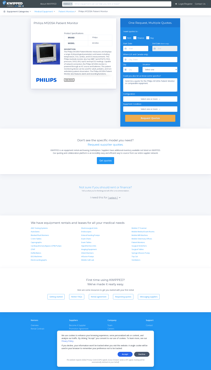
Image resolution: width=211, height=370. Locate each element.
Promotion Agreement (78, 328)
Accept (125, 354)
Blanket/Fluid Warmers (40, 235)
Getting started (56, 296)
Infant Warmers (87, 253)
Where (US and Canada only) (135, 54)
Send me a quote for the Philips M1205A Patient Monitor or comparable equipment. (150, 85)
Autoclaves (35, 231)
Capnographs (36, 242)
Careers (111, 328)
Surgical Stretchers (139, 246)
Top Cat (135, 256)
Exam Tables (86, 242)
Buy (152, 38)
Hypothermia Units (88, 246)
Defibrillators (36, 253)
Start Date (127, 43)
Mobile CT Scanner (139, 228)
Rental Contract (37, 328)
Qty (124, 64)
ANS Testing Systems (39, 228)
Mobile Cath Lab (87, 260)
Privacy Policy (67, 341)
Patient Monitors (138, 242)
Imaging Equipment (89, 249)
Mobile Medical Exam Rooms (143, 231)
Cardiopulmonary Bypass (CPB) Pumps (46, 246)
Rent (129, 38)
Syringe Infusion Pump (141, 253)
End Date (160, 43)
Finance (140, 38)
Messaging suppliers (149, 296)
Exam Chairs (86, 239)
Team (110, 325)
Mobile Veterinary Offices (142, 239)
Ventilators (136, 260)
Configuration (129, 94)
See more (69, 80)
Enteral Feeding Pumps (90, 235)
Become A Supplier (77, 325)
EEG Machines (36, 256)
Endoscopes (86, 231)
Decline (141, 354)
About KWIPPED (41, 4)
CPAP (33, 249)
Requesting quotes (123, 296)
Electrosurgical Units (89, 228)
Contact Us (200, 4)
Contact (149, 325)
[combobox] (61, 4)
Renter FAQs (76, 296)
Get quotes (105, 160)
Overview (34, 325)
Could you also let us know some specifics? (142, 75)
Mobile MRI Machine (140, 235)
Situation (146, 64)
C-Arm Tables (36, 239)
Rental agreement (98, 296)
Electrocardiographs (39, 260)
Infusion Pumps (87, 256)
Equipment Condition (132, 104)
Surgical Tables (138, 249)
